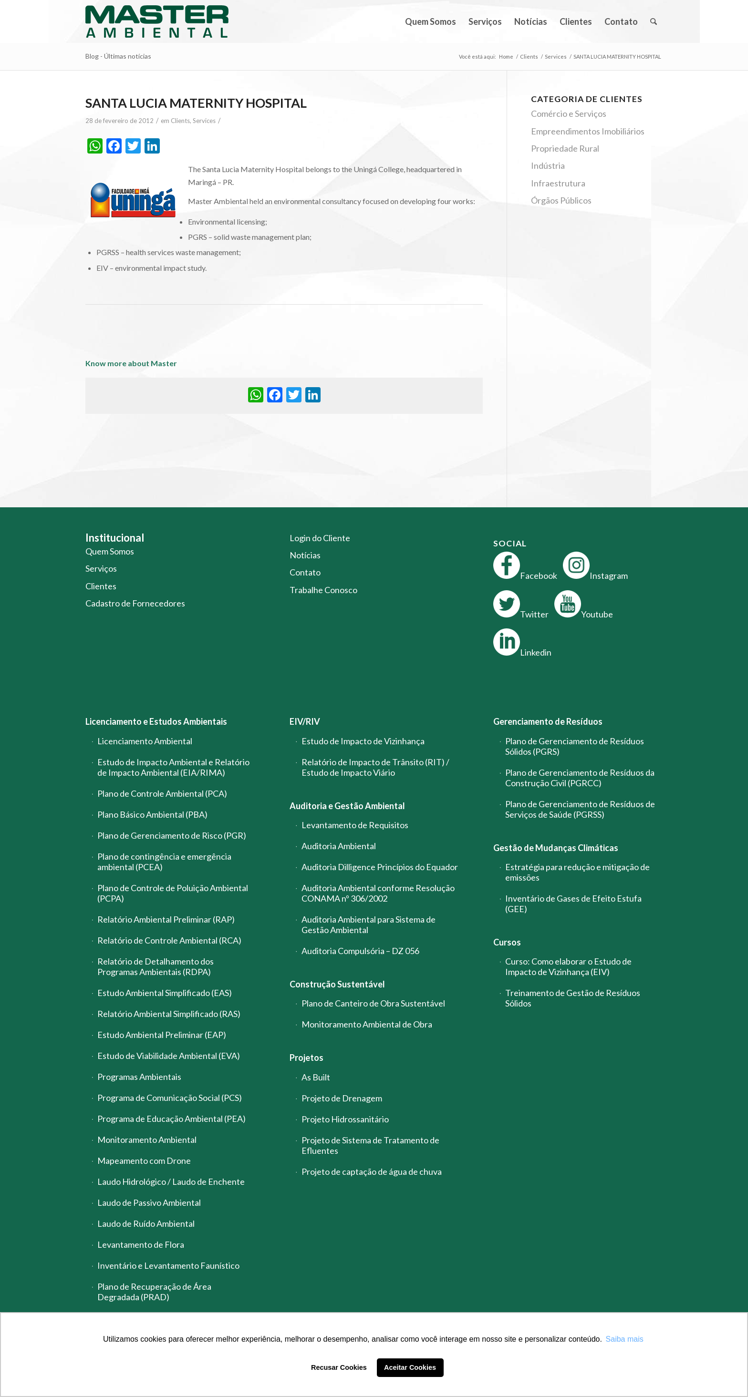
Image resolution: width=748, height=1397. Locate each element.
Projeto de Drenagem (341, 1098)
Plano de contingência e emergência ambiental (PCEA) (164, 861)
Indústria (548, 165)
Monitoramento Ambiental (147, 1139)
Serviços (101, 568)
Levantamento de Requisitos (354, 825)
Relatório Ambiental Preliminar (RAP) (166, 919)
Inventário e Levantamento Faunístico (168, 1265)
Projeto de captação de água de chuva (371, 1171)
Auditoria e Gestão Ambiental (347, 806)
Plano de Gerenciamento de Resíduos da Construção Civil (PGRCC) (579, 777)
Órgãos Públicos (561, 200)
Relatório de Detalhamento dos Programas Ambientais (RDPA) (155, 966)
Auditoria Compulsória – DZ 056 (360, 950)
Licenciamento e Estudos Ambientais (156, 721)
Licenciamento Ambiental (144, 741)
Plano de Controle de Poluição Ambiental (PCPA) (172, 893)
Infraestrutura (558, 183)
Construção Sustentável (337, 984)
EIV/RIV (305, 721)
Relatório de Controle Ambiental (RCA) (169, 940)
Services (204, 120)
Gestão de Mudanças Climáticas (555, 847)
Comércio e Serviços (568, 113)
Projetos (306, 1057)
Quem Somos (109, 551)
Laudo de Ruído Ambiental (146, 1223)
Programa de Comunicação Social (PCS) (169, 1097)
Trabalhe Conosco (323, 590)
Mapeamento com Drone (144, 1160)
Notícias (305, 555)
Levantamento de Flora (140, 1244)
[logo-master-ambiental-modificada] (157, 21)
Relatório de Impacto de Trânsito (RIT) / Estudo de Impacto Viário (375, 767)
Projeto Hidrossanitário (345, 1119)
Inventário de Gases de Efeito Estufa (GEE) (573, 903)
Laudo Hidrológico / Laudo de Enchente (171, 1181)
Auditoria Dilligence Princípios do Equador (379, 867)
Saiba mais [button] (625, 1339)
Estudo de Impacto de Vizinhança (363, 741)
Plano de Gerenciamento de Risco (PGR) (171, 835)
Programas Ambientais (139, 1076)
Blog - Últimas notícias (118, 56)
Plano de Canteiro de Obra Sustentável (373, 1003)
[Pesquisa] (653, 21)
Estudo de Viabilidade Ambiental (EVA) (168, 1055)
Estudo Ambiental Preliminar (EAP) (161, 1034)
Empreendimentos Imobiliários (587, 131)
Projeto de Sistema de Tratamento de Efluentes (370, 1145)
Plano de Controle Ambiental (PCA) (162, 793)
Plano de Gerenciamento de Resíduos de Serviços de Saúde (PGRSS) (580, 809)
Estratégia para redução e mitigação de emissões (577, 872)
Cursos (507, 942)
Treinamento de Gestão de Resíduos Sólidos (572, 997)
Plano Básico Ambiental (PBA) (152, 814)
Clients (180, 120)
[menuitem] (430, 21)
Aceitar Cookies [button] (410, 1367)
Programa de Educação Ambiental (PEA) (171, 1118)
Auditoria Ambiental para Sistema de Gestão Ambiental (368, 924)
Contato (305, 572)
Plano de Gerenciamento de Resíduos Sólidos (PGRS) (574, 746)
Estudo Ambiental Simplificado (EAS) (164, 992)
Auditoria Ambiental (338, 846)
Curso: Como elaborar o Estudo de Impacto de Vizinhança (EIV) (568, 966)
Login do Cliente (320, 538)
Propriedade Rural (565, 148)
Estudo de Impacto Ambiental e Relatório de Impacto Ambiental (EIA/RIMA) (173, 767)
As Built (315, 1077)
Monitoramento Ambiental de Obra (366, 1024)
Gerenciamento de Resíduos (548, 721)
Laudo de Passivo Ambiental (149, 1202)
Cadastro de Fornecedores (135, 603)
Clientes (100, 586)
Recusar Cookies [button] (339, 1367)
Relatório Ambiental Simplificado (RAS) (168, 1013)
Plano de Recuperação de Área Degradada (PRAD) (154, 1291)
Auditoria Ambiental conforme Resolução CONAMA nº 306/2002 (378, 893)
